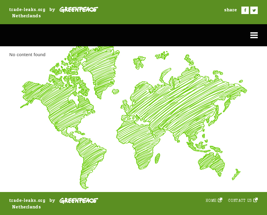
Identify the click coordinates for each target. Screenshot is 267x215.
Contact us (240, 201)
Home (211, 201)
